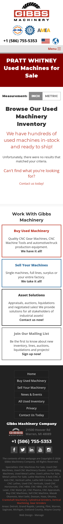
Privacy (31, 408)
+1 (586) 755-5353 (20, 40)
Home (31, 374)
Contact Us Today (31, 415)
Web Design (26, 515)
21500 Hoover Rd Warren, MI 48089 (38, 432)
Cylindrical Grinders (40, 499)
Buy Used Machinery (31, 381)
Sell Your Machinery (31, 388)
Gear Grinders (38, 503)
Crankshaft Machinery (14, 499)
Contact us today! (31, 183)
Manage (39, 515)
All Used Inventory (31, 401)
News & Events (31, 394)
